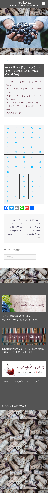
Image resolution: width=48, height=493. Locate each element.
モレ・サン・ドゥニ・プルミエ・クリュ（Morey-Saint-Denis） (15, 227)
